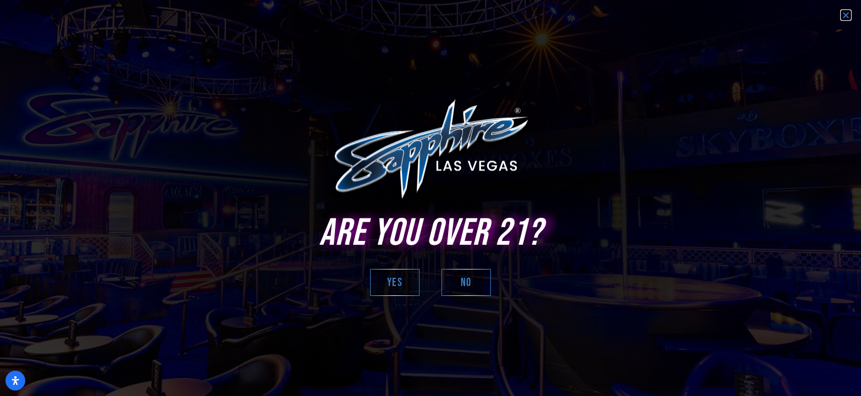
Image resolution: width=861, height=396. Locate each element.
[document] (430, 198)
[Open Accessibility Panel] (15, 381)
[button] (846, 15)
